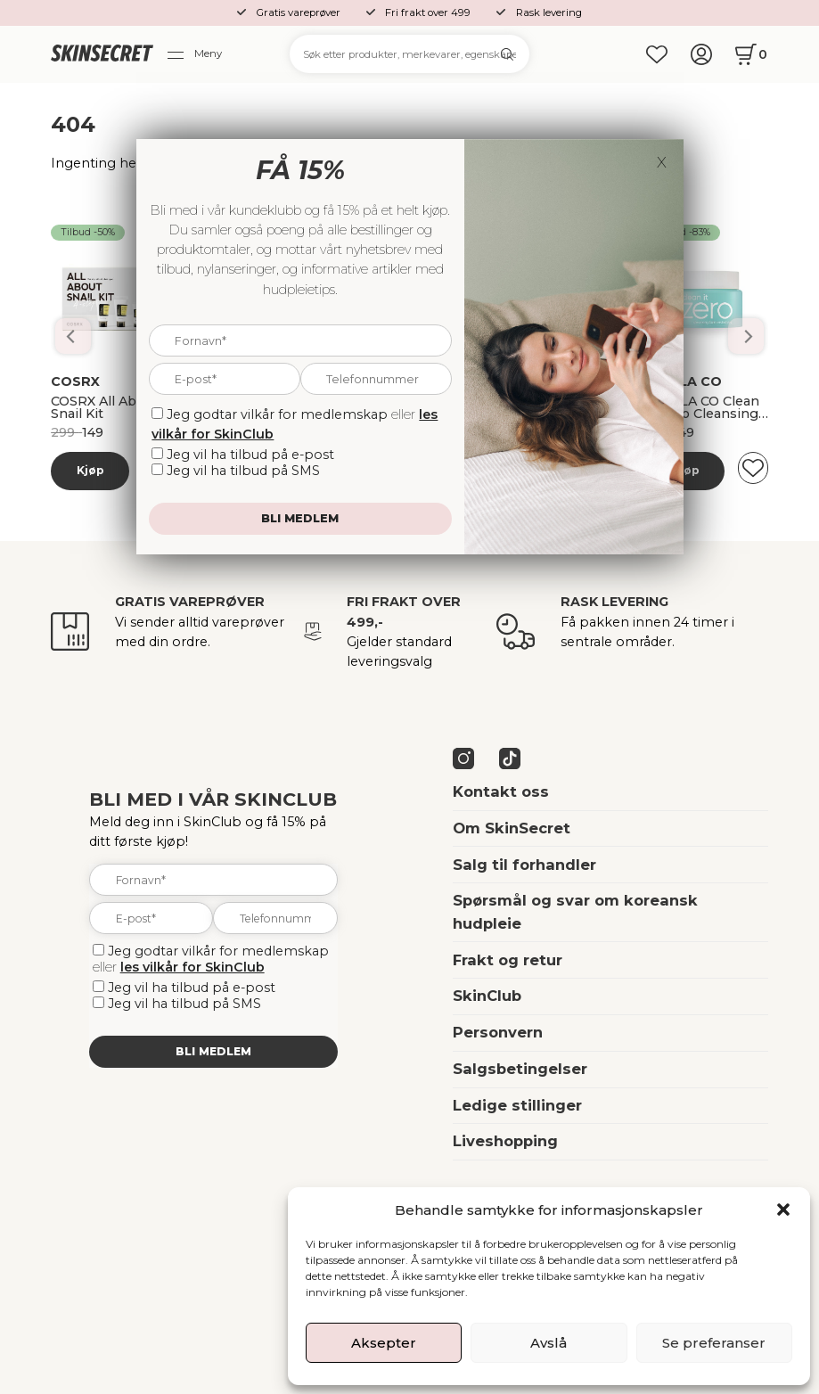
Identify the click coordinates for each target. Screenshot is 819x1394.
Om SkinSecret (511, 828)
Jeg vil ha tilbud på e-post (191, 988)
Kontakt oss (501, 791)
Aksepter (383, 1342)
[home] (101, 54)
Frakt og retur (507, 960)
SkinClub (487, 995)
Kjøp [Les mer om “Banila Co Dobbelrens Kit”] (90, 470)
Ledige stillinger (517, 1105)
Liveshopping (505, 1141)
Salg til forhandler (524, 864)
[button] (783, 1209)
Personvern (498, 1032)
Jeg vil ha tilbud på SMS (184, 1004)
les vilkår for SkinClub (192, 967)
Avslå (548, 1342)
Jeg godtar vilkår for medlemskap (218, 951)
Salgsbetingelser (520, 1069)
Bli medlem (213, 1051)
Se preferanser (714, 1342)
